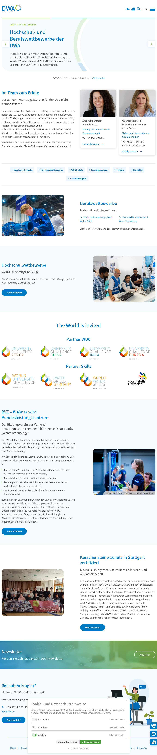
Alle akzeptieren (90, 741)
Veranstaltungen (71, 78)
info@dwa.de (8, 711)
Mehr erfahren (14, 292)
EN (145, 9)
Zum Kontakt (13, 719)
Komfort (42, 727)
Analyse (42, 735)
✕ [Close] (126, 700)
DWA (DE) (57, 78)
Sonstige (85, 78)
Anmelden (145, 654)
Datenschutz (73, 748)
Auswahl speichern (67, 741)
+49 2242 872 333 (17, 707)
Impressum (84, 748)
